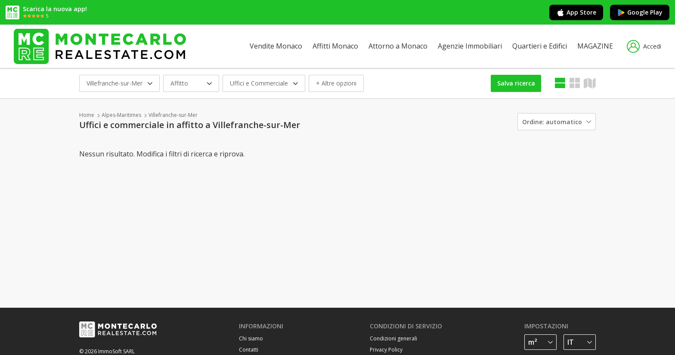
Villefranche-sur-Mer (173, 115)
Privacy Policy (386, 349)
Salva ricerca (516, 83)
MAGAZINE (595, 46)
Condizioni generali (393, 338)
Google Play (640, 12)
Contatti (248, 349)
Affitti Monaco (335, 46)
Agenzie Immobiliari (470, 46)
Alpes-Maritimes (121, 115)
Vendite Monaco (276, 46)
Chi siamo (251, 338)
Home (86, 115)
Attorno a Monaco (397, 46)
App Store (576, 12)
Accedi (644, 46)
